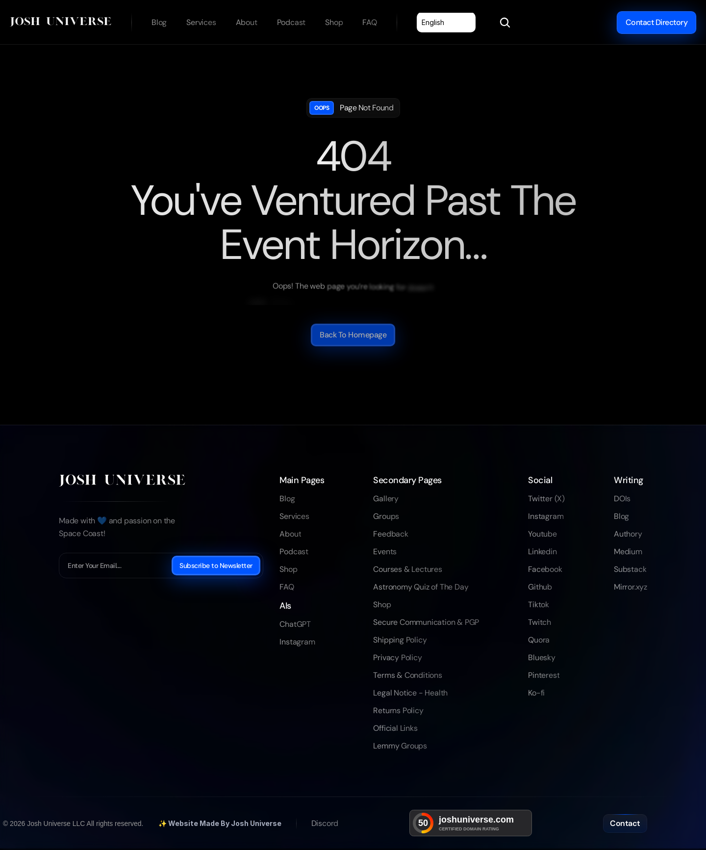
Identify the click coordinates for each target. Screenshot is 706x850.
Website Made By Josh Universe (224, 823)
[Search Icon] (505, 22)
